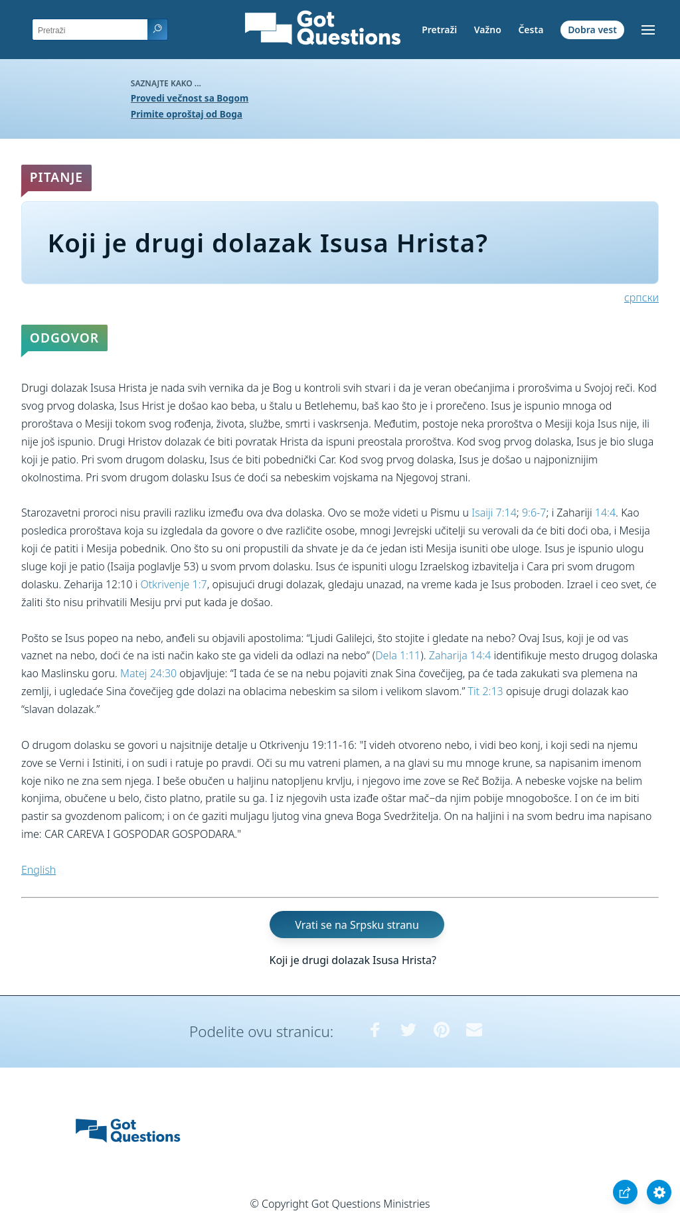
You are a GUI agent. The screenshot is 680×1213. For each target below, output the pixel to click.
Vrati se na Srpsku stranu (357, 925)
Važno (487, 29)
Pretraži (439, 29)
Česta (530, 29)
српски (641, 297)
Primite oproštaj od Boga (186, 114)
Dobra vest (592, 29)
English (38, 869)
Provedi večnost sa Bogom (189, 98)
